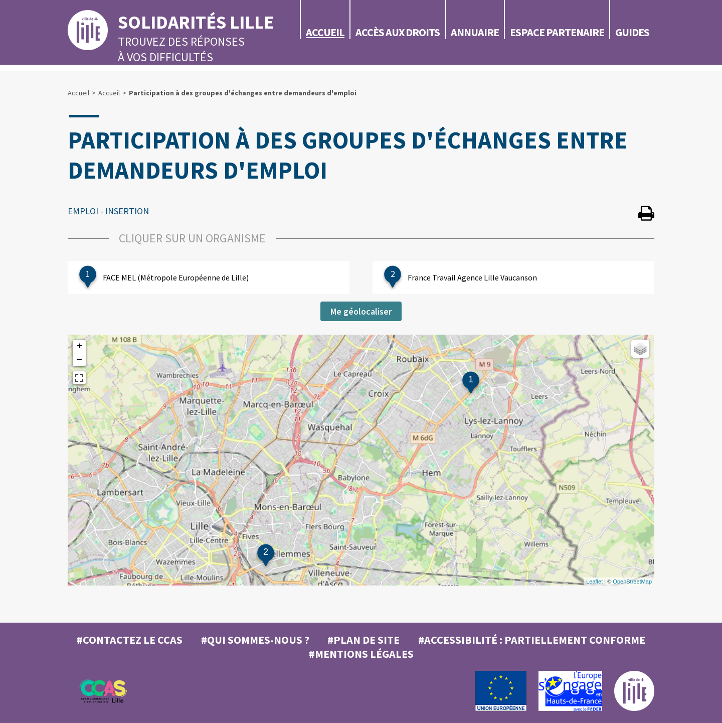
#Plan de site (363, 640)
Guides (632, 32)
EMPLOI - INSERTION (108, 211)
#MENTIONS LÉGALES (361, 654)
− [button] (79, 360)
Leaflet (594, 582)
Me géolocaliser (361, 311)
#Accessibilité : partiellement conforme (531, 640)
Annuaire (475, 32)
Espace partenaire (557, 32)
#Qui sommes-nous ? (255, 640)
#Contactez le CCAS (130, 640)
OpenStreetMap (632, 582)
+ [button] (79, 346)
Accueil (325, 32)
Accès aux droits (397, 32)
